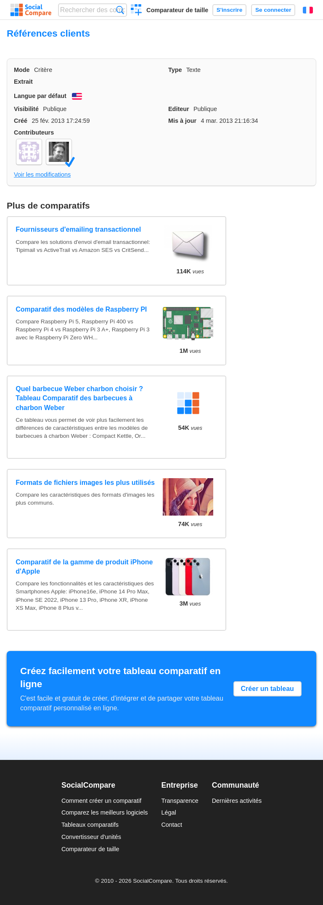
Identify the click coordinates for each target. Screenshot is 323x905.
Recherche (120, 10)
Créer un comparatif (136, 11)
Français (308, 10)
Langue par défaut (40, 96)
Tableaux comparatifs (90, 824)
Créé (20, 120)
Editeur (178, 109)
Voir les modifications (42, 174)
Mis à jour (182, 120)
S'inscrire (229, 10)
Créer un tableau (267, 688)
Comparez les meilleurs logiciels (104, 812)
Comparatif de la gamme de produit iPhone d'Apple (84, 566)
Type (175, 69)
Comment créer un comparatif (101, 800)
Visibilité (26, 109)
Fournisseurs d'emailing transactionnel (78, 229)
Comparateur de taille (177, 10)
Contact (171, 824)
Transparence (179, 800)
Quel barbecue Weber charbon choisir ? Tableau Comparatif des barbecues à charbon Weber (79, 398)
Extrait (23, 81)
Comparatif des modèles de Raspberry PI (81, 309)
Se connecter (273, 10)
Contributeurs (34, 132)
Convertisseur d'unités (91, 837)
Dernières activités (237, 800)
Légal (168, 812)
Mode (22, 69)
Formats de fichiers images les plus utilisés (85, 482)
